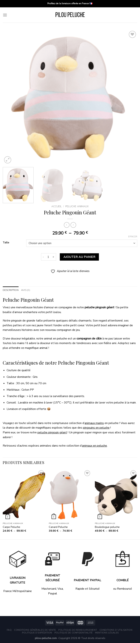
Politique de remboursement (77, 630)
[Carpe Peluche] (24, 494)
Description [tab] (11, 290)
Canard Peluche (58, 527)
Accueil (56, 206)
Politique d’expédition (37, 632)
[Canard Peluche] (70, 494)
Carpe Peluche (11, 527)
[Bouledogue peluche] (116, 494)
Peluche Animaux (77, 206)
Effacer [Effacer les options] (132, 236)
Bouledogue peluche (107, 527)
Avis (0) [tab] (25, 290)
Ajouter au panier (79, 257)
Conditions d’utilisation (115, 630)
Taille (6, 243)
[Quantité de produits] (48, 257)
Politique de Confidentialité (73, 632)
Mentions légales (107, 632)
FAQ (9, 630)
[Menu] (5, 14)
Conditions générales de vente (35, 630)
